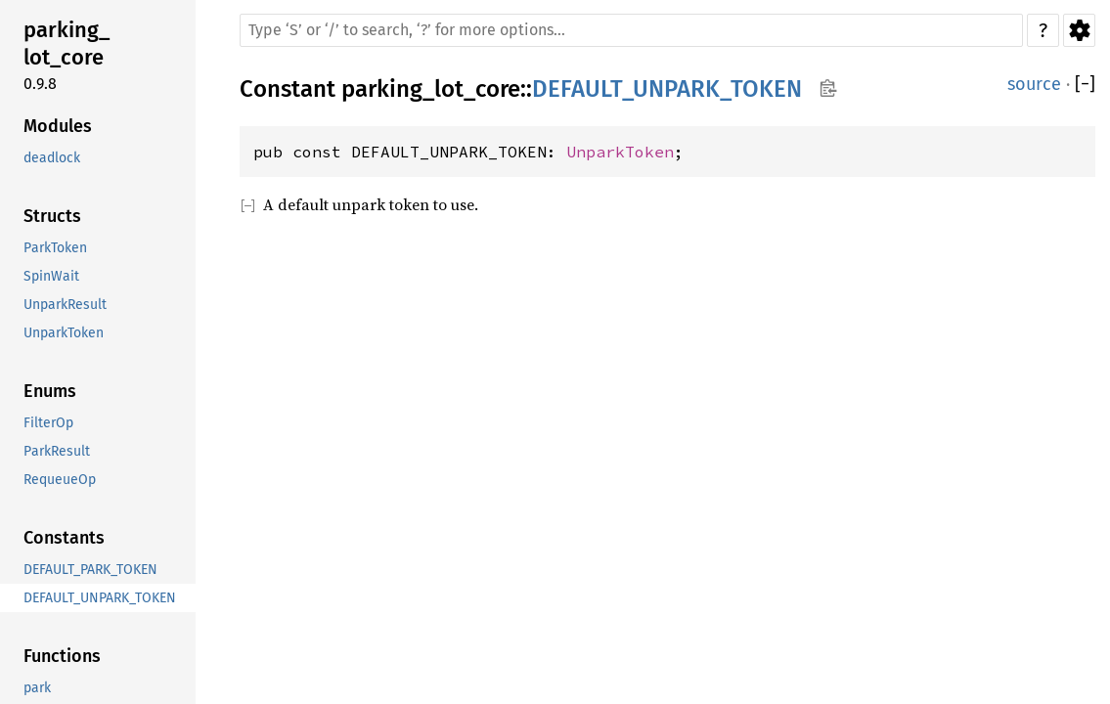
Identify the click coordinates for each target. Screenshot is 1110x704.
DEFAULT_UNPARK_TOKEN (667, 89)
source (1034, 84)
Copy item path (828, 88)
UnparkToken (620, 151)
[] (1085, 84)
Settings (1079, 30)
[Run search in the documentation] (631, 30)
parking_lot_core (430, 89)
